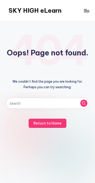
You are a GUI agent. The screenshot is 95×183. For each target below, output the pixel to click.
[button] (83, 103)
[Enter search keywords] (47, 103)
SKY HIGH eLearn (35, 10)
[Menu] (86, 10)
